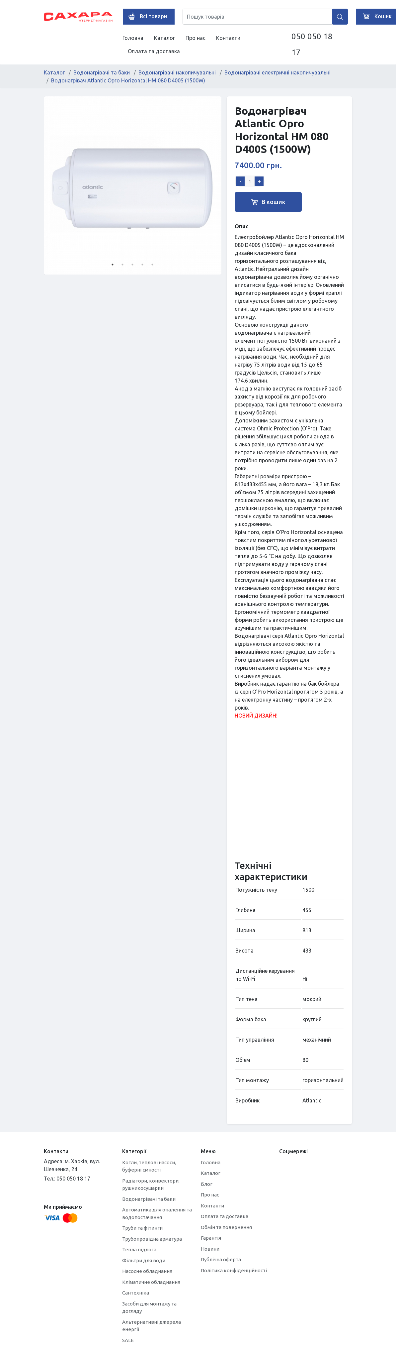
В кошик (268, 202)
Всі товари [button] (146, 16)
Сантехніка (135, 1293)
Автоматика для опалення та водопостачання (157, 1213)
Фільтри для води (143, 1260)
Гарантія (211, 1238)
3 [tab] (132, 264)
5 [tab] (152, 264)
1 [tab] (112, 264)
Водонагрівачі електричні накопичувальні (277, 72)
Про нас (195, 38)
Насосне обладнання (147, 1271)
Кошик (376, 16)
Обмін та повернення (226, 1227)
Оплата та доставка (154, 51)
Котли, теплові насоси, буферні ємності (149, 1166)
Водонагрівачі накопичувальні (177, 72)
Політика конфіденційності (234, 1270)
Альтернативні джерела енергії (151, 1325)
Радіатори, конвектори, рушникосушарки (151, 1184)
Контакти (228, 38)
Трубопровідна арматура (152, 1239)
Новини (210, 1249)
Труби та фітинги (142, 1228)
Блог (206, 1184)
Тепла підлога (139, 1249)
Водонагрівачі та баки (101, 72)
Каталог (164, 38)
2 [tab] (122, 264)
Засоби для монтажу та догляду (149, 1307)
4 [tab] (142, 264)
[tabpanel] (133, 185)
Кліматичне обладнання (151, 1282)
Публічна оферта (221, 1259)
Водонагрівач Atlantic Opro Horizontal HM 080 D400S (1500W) (128, 80)
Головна (132, 38)
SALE (128, 1340)
